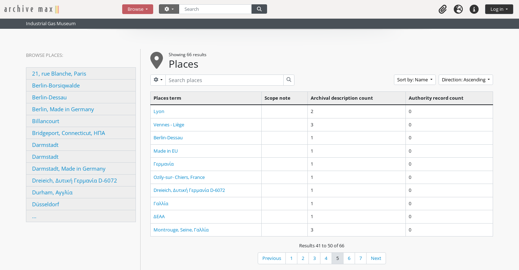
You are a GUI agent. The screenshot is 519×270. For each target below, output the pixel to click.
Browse (136, 9)
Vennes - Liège (169, 124)
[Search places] (224, 80)
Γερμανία (164, 164)
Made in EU (166, 151)
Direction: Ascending (464, 79)
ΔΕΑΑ (159, 216)
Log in (498, 9)
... (34, 216)
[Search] (215, 9)
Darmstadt (45, 144)
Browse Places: (44, 55)
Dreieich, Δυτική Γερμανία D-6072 (74, 180)
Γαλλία (161, 203)
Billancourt (45, 121)
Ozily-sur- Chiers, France (179, 177)
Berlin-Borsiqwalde (56, 85)
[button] (443, 9)
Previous (271, 258)
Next (376, 258)
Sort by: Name (413, 79)
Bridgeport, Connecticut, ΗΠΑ (68, 132)
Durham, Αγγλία (52, 192)
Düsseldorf (45, 204)
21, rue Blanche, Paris (59, 73)
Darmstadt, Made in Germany (69, 168)
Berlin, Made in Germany (63, 109)
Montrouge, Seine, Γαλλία (181, 229)
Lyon (159, 111)
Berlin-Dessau (49, 97)
